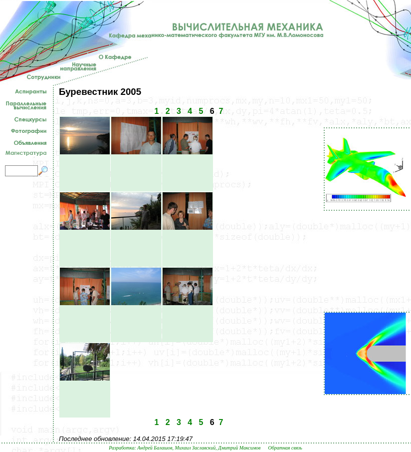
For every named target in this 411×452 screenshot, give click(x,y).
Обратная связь (285, 448)
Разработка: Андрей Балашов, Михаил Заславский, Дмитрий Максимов (184, 448)
